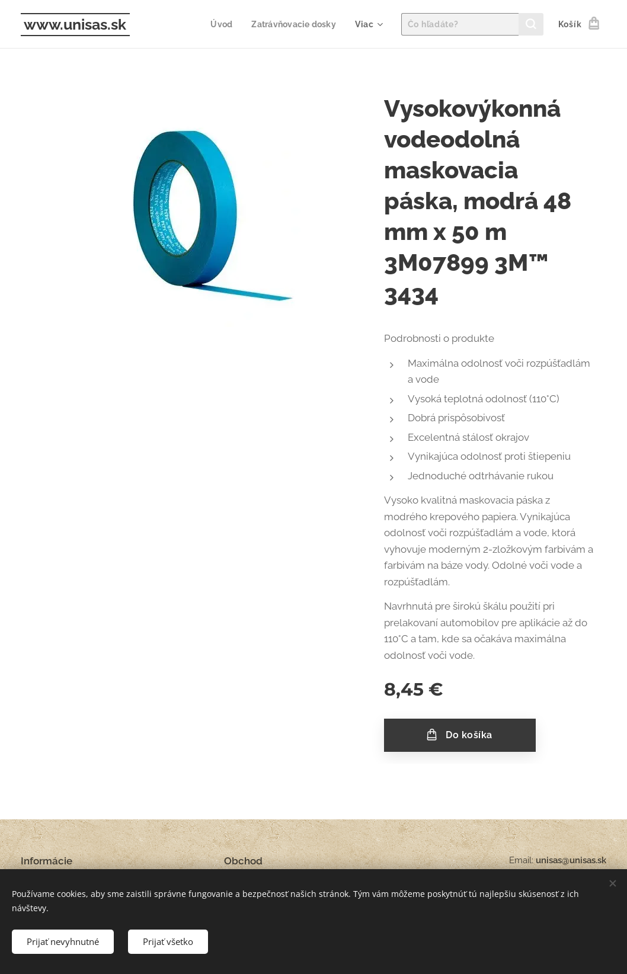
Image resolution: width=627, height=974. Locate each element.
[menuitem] (219, 24)
